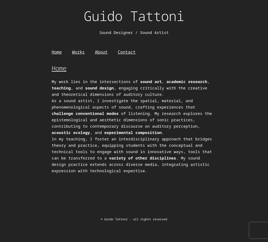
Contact (127, 52)
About (101, 52)
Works (78, 52)
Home (57, 52)
